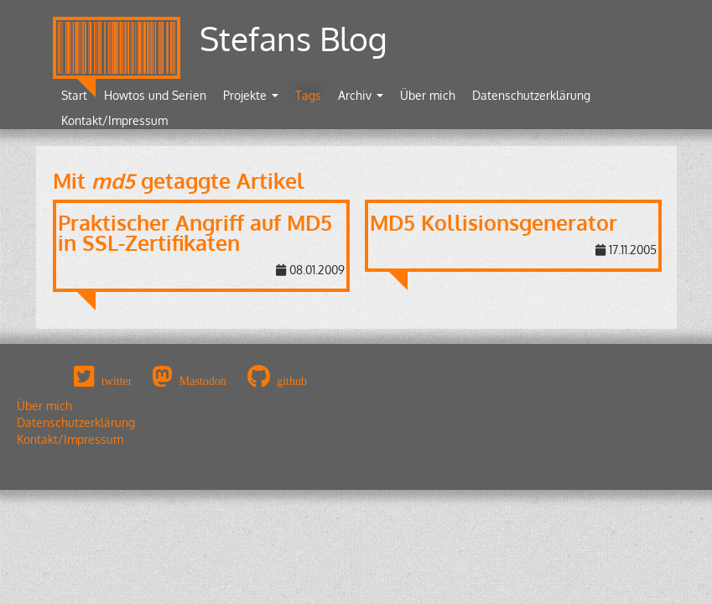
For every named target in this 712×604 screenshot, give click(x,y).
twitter (117, 381)
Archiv (360, 95)
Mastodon (202, 381)
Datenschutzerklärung (531, 95)
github (292, 381)
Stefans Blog (293, 38)
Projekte (250, 95)
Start (74, 95)
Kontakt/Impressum (114, 120)
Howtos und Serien (155, 95)
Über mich (427, 95)
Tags (308, 95)
